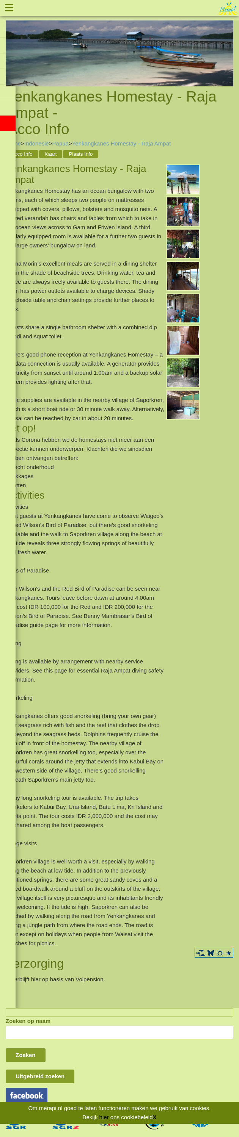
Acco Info (22, 154)
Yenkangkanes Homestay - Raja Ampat (121, 143)
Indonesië (36, 143)
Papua (60, 143)
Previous (11, 45)
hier (104, 1117)
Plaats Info (81, 154)
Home (13, 143)
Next (227, 45)
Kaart (51, 154)
